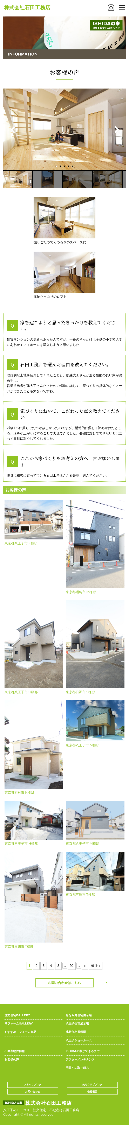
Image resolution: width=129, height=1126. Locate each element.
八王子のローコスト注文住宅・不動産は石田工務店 (41, 1110)
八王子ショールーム (79, 1040)
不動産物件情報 (15, 1051)
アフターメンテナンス (80, 1059)
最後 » (95, 966)
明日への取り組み (77, 1068)
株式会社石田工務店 (27, 8)
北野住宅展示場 (76, 1032)
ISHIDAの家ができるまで (83, 1051)
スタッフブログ (32, 1084)
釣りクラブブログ (92, 1084)
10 (71, 966)
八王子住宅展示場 (77, 1023)
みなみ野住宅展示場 (79, 1015)
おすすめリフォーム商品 (20, 1032)
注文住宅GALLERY (17, 1015)
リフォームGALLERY (19, 1023)
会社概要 (92, 1091)
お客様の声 (12, 1059)
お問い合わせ (32, 1091)
